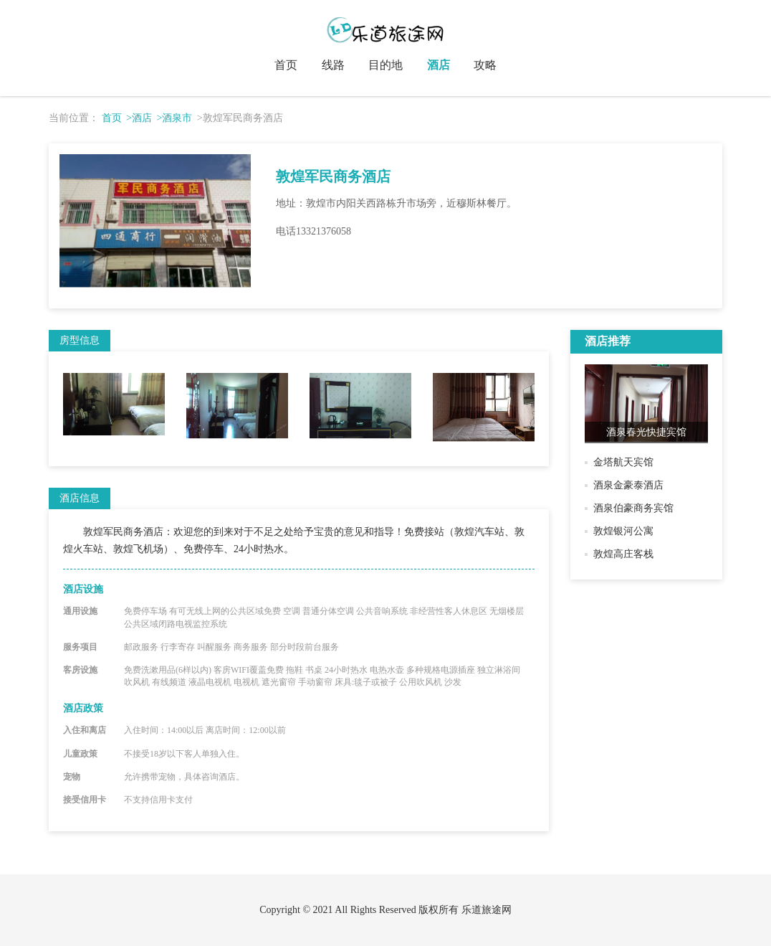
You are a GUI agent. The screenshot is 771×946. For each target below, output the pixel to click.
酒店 (438, 65)
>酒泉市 (174, 118)
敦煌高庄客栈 (623, 554)
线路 (333, 65)
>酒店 (139, 118)
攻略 (485, 65)
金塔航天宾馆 (623, 462)
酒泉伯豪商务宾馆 (633, 508)
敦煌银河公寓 (623, 531)
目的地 (385, 65)
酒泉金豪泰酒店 (628, 485)
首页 (285, 65)
